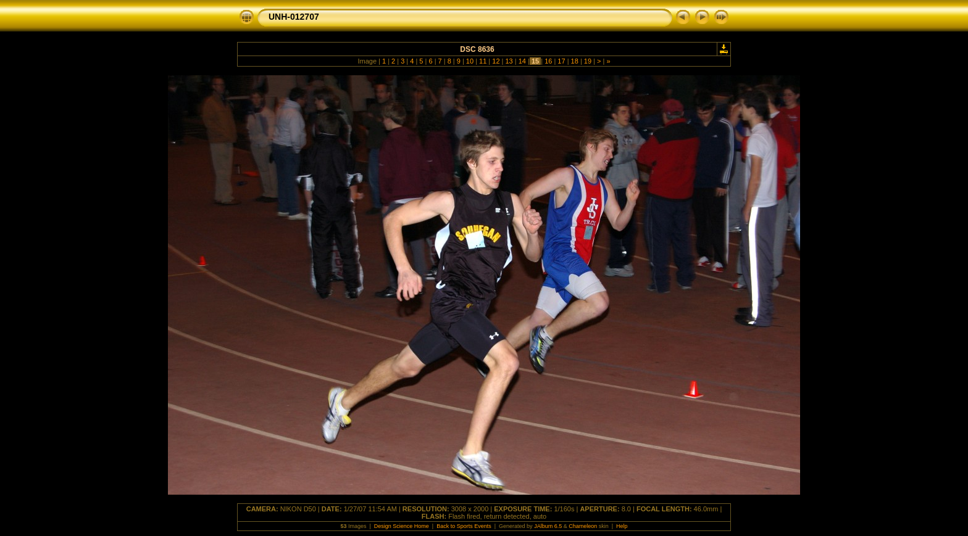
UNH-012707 (294, 17)
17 (561, 61)
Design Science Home (401, 526)
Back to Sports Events (463, 526)
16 (548, 61)
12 (495, 61)
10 (469, 61)
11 (482, 61)
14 (522, 61)
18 (574, 61)
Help (622, 526)
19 (587, 61)
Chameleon (583, 526)
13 (508, 61)
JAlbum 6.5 (548, 526)
